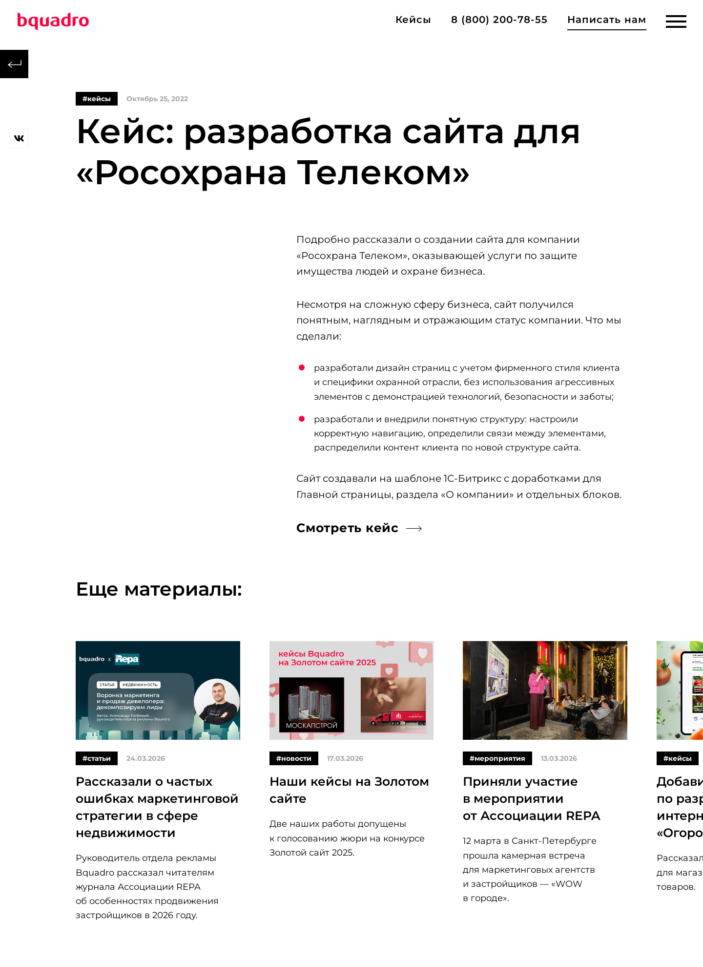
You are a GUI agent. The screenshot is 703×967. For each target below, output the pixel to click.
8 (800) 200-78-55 (499, 19)
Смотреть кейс (347, 527)
